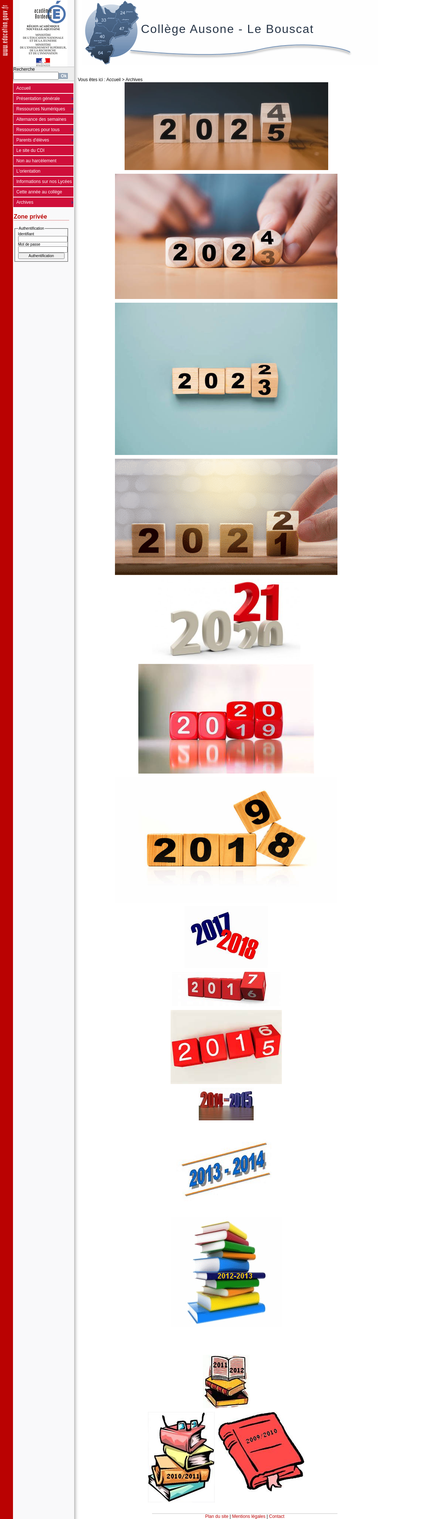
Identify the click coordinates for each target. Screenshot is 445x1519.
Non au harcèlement (36, 160)
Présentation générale (38, 98)
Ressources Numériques (40, 109)
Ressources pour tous (38, 129)
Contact (276, 1516)
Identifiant (26, 234)
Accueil (23, 88)
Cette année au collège (39, 192)
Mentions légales (249, 1516)
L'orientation (28, 171)
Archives (24, 202)
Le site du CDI (30, 150)
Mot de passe (29, 244)
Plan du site (216, 1516)
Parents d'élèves (32, 140)
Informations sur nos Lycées (44, 181)
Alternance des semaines (41, 119)
